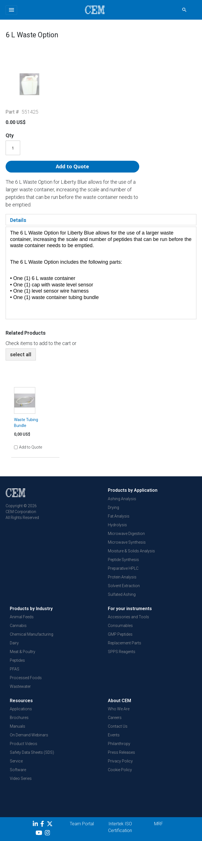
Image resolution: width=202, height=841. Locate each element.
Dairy (14, 643)
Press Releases (121, 752)
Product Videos (23, 743)
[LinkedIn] (36, 824)
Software (18, 770)
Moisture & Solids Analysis (131, 551)
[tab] (101, 219)
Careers (115, 717)
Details (18, 220)
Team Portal (82, 823)
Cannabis (18, 625)
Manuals (17, 726)
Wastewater (20, 686)
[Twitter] (50, 824)
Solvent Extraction (124, 585)
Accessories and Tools (128, 617)
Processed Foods (26, 677)
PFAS (14, 669)
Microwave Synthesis (127, 542)
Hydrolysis (117, 525)
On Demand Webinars (29, 735)
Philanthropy (119, 743)
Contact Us (117, 726)
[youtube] (40, 833)
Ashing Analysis (122, 499)
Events (114, 735)
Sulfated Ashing (122, 594)
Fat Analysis (118, 516)
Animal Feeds (22, 617)
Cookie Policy (120, 770)
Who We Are (118, 709)
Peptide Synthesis (123, 559)
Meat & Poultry (22, 651)
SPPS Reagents (121, 651)
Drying (113, 507)
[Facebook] (43, 824)
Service (16, 761)
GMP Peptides (120, 634)
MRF (158, 823)
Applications (21, 709)
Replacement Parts (124, 643)
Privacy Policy (120, 761)
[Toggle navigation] (11, 10)
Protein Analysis (122, 577)
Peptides (17, 660)
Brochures (19, 717)
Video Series (21, 778)
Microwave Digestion (126, 533)
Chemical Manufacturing (31, 634)
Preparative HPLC (123, 568)
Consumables (120, 625)
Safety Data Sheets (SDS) (32, 752)
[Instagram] (48, 833)
